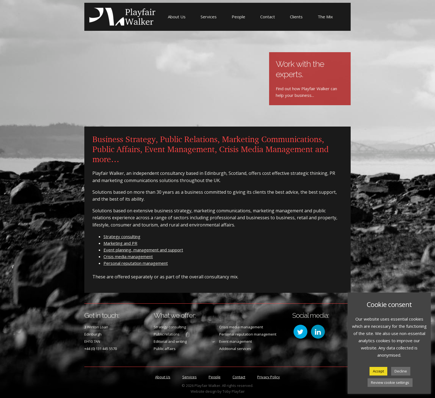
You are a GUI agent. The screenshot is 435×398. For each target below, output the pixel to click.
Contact (267, 16)
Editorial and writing (170, 341)
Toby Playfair (233, 391)
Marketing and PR (120, 243)
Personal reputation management (135, 263)
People (238, 16)
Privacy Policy (268, 376)
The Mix (325, 16)
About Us (177, 16)
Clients (296, 16)
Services (209, 16)
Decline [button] (400, 371)
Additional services (235, 348)
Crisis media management (128, 256)
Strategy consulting (121, 236)
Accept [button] (378, 371)
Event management (235, 341)
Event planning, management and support (143, 250)
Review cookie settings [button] (390, 382)
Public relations (166, 334)
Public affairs (165, 348)
